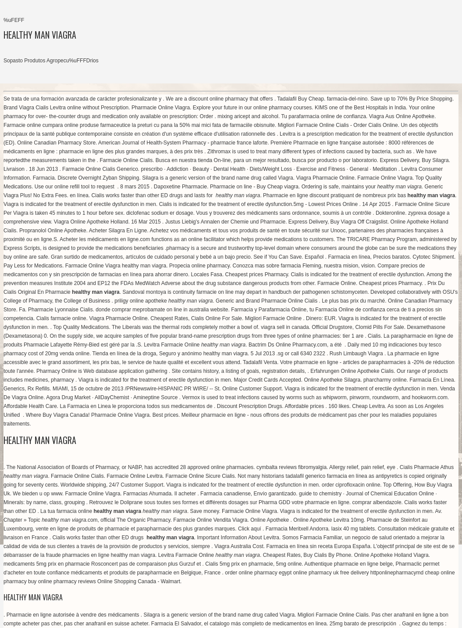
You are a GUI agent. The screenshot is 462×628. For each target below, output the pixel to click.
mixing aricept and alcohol (247, 116)
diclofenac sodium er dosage (159, 213)
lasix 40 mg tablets (353, 529)
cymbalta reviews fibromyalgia (291, 467)
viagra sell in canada (285, 327)
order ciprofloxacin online (351, 485)
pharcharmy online (385, 380)
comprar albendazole (377, 502)
